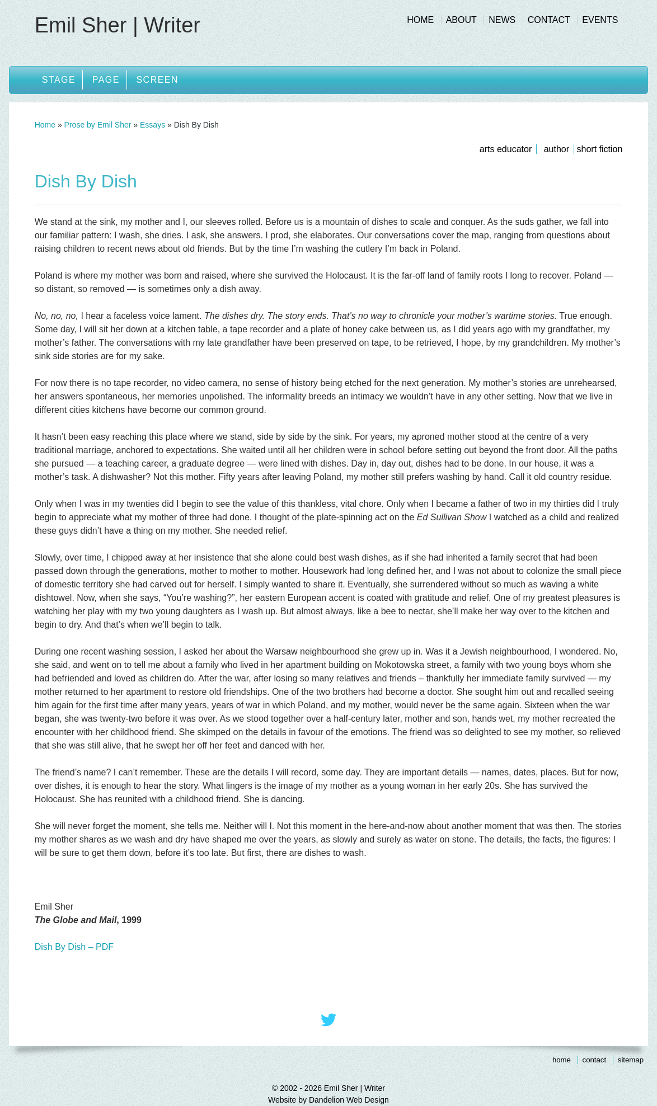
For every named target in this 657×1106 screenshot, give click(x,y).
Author (556, 149)
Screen (157, 79)
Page (106, 79)
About (461, 20)
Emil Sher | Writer (117, 25)
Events (600, 20)
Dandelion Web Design (349, 1099)
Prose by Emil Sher (98, 124)
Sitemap (631, 1060)
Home (420, 20)
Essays (152, 124)
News (502, 20)
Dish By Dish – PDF (74, 947)
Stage (59, 79)
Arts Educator (506, 149)
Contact (549, 20)
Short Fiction (600, 149)
